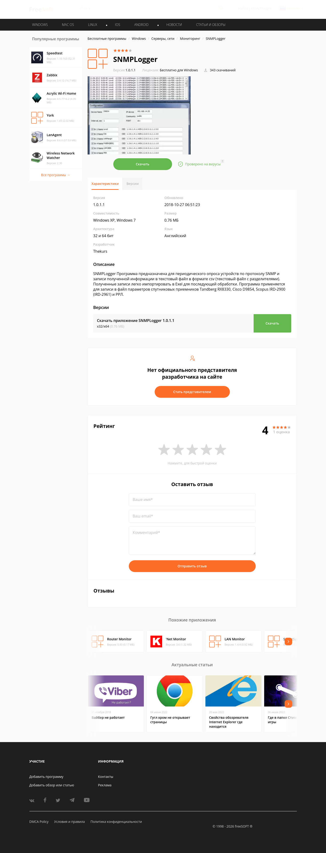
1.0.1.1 (124, 70)
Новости (174, 24)
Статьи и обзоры (211, 24)
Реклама (104, 785)
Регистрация (261, 9)
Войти (243, 9)
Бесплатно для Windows (179, 70)
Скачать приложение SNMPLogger (135, 320)
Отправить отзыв (192, 566)
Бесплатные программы (107, 38)
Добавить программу (46, 776)
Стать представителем (192, 392)
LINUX (92, 24)
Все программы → (55, 175)
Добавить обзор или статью (51, 785)
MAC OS (68, 24)
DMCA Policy (39, 821)
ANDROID (141, 24)
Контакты (105, 776)
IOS (117, 24)
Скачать (142, 164)
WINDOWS (40, 24)
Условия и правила (69, 821)
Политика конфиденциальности (116, 821)
